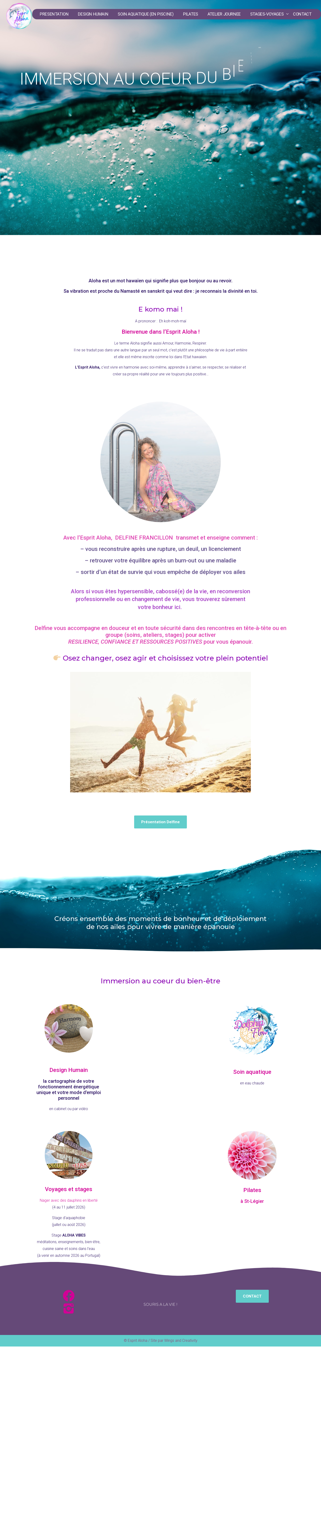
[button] (160, 821)
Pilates (252, 1190)
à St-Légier (252, 1201)
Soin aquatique (252, 1072)
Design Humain (68, 1070)
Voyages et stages (68, 1189)
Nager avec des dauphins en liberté (69, 1200)
